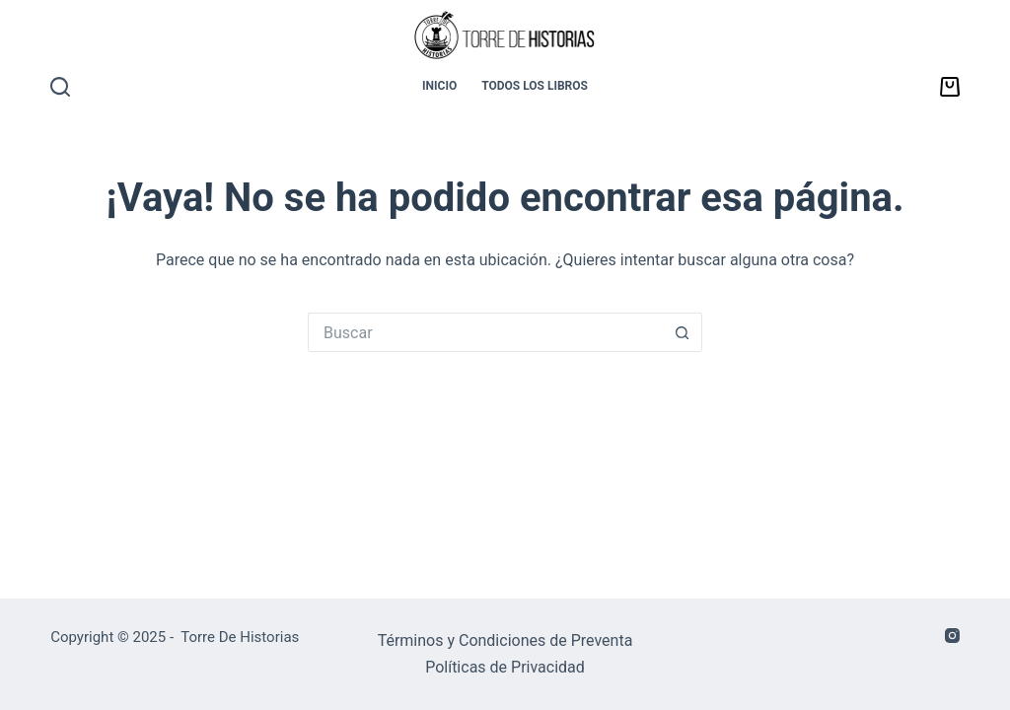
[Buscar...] (485, 332)
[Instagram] (952, 635)
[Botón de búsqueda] (682, 332)
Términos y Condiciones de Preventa (505, 640)
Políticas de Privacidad (505, 667)
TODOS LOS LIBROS (534, 86)
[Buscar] (60, 87)
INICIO (439, 86)
